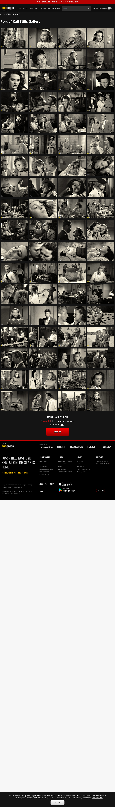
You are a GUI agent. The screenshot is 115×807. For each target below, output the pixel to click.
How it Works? (43, 461)
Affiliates (80, 464)
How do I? (42, 464)
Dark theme (103, 8)
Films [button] (19, 8)
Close (57, 802)
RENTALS (61, 457)
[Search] (74, 8)
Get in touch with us (102, 463)
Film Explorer (62, 469)
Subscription (43, 466)
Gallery (17, 14)
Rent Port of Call (57, 417)
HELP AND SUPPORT (103, 457)
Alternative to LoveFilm (65, 472)
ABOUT (79, 457)
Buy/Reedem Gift (44, 474)
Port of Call (6, 14)
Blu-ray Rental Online (65, 461)
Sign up (57, 432)
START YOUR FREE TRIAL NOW (57, 2)
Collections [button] (56, 8)
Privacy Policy (81, 472)
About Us (80, 461)
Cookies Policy (97, 798)
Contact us (80, 466)
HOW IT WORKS (45, 457)
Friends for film (44, 472)
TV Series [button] (25, 8)
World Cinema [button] (34, 8)
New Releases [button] (45, 8)
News (60, 466)
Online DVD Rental (63, 464)
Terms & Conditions (83, 469)
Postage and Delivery (46, 469)
